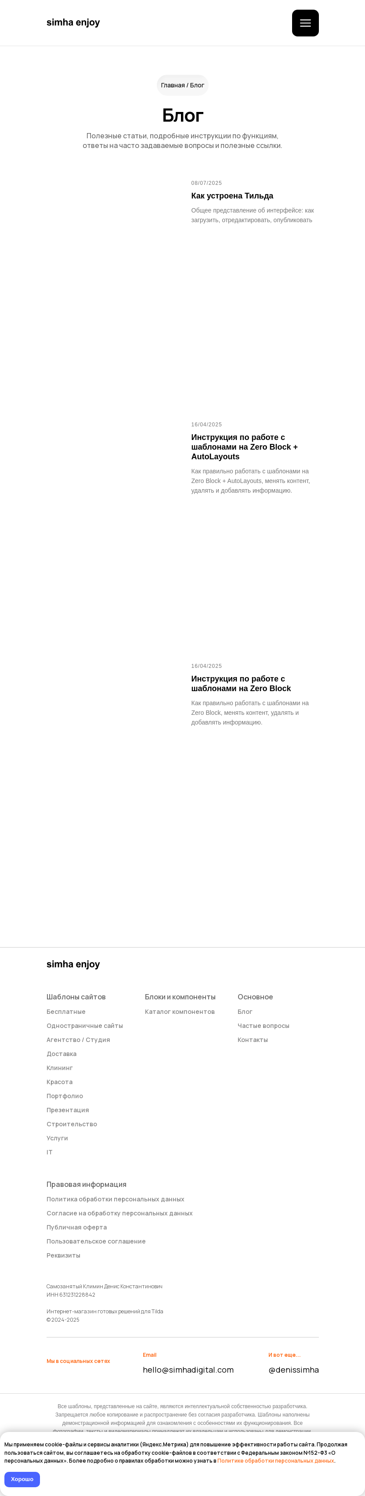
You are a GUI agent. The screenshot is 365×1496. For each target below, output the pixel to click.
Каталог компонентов (180, 1011)
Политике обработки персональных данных (275, 1460)
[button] (305, 23)
